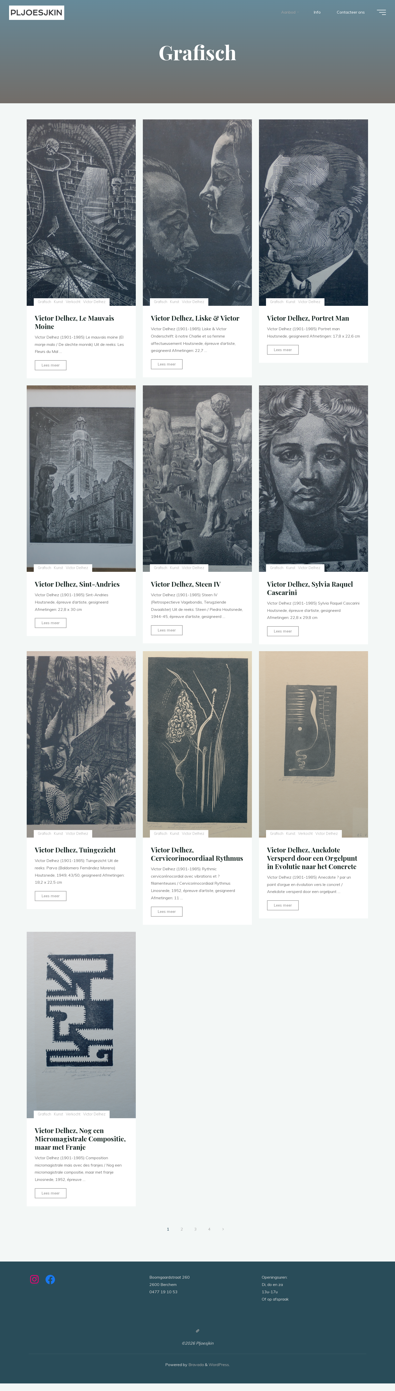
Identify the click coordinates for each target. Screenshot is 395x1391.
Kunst (58, 302)
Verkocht (73, 302)
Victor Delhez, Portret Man (309, 317)
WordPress (219, 1372)
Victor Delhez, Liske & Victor (196, 317)
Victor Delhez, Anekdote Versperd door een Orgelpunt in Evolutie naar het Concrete (313, 857)
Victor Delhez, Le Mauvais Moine (75, 322)
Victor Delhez (95, 302)
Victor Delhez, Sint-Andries (78, 583)
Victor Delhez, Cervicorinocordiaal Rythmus (183, 857)
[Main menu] (380, 12)
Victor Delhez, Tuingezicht (76, 849)
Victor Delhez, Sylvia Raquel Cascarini (311, 588)
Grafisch (44, 302)
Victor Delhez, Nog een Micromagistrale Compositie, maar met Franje (81, 1146)
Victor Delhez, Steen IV (187, 583)
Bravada (195, 1372)
